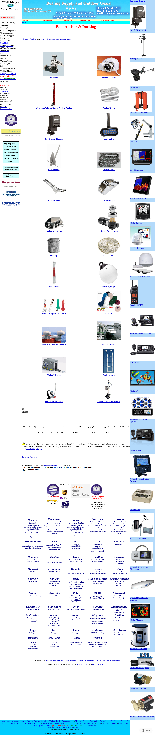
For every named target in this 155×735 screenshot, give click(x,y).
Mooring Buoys (108, 286)
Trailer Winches (53, 375)
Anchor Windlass (29, 39)
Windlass (54, 77)
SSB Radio (142, 361)
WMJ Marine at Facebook (55, 660)
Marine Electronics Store (111, 660)
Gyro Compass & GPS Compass (142, 598)
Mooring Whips (108, 344)
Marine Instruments (142, 222)
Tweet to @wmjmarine (31, 457)
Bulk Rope (54, 256)
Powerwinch (61, 39)
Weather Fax (142, 509)
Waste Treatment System (142, 667)
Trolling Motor (142, 58)
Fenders (108, 313)
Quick (69, 39)
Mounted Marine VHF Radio (142, 333)
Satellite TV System (140, 247)
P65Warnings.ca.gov (34, 449)
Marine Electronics (98, 664)
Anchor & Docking (13, 721)
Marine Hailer (142, 449)
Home (24, 22)
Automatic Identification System (142, 479)
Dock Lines (54, 286)
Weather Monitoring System (142, 537)
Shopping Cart (77, 727)
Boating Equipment (83, 664)
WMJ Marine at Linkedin (74, 660)
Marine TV (142, 390)
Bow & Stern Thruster (54, 139)
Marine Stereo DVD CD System (142, 420)
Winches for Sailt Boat (108, 231)
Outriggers (142, 140)
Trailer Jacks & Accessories (108, 402)
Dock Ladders (109, 375)
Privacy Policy (67, 727)
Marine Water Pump (142, 687)
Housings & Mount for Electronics (141, 567)
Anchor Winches (109, 77)
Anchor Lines (108, 256)
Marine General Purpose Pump (142, 716)
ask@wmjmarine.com (51, 465)
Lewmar (52, 39)
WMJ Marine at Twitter (93, 660)
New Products (91, 726)
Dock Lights (109, 139)
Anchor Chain (109, 170)
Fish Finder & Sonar (142, 198)
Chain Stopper (109, 200)
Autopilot (23, 721)
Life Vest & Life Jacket (141, 112)
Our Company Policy (54, 727)
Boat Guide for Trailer (54, 402)
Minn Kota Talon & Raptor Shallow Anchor (54, 108)
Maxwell (44, 39)
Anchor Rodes (109, 108)
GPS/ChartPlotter (141, 169)
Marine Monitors (140, 619)
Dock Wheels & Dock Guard (54, 344)
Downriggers (142, 86)
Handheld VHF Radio (138, 304)
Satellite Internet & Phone (142, 276)
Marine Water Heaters (140, 648)
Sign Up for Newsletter (11, 131)
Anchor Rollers (54, 200)
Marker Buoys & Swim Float (54, 313)
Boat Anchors (53, 170)
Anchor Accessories (54, 231)
